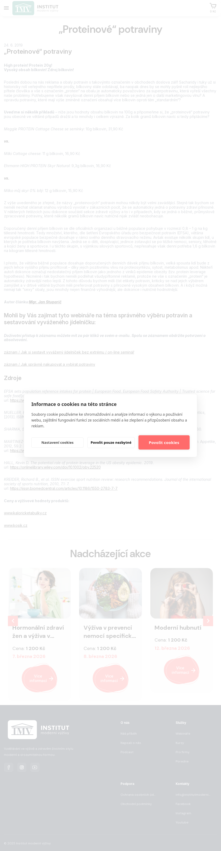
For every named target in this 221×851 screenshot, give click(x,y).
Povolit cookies (164, 442)
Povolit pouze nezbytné (111, 442)
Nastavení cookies (57, 442)
